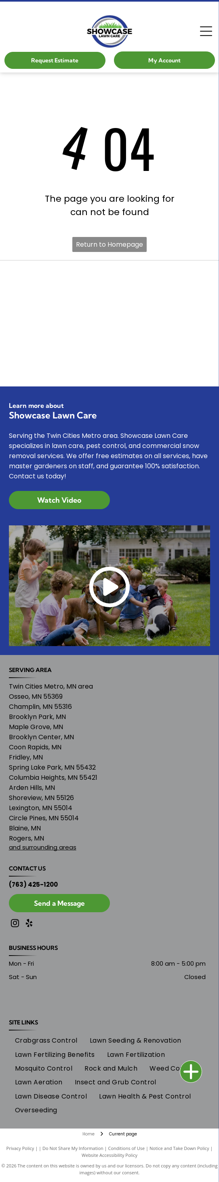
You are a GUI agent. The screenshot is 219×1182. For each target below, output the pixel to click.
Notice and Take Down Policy (179, 1148)
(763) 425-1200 (33, 884)
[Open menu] (206, 31)
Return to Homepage (109, 244)
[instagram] (15, 924)
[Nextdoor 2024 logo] (110, 282)
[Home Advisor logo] (110, 364)
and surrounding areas (42, 847)
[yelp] (29, 924)
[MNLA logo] (110, 323)
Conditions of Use (126, 1148)
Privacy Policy (20, 1148)
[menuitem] (46, 1041)
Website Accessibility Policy (109, 1155)
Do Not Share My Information (72, 1148)
